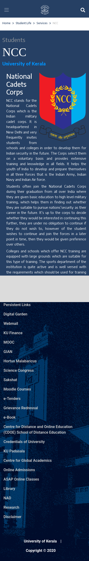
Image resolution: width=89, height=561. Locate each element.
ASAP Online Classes (21, 479)
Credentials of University (24, 442)
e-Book (9, 417)
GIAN (8, 351)
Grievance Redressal (21, 408)
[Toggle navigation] (6, 9)
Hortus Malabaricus (20, 361)
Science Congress (19, 370)
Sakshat (10, 380)
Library (9, 488)
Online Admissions (19, 470)
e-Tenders (12, 398)
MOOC (9, 342)
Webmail (11, 323)
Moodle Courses (17, 389)
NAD (7, 498)
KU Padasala (14, 451)
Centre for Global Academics (28, 460)
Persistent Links (17, 305)
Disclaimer (12, 517)
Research (11, 507)
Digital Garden (15, 314)
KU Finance (13, 333)
